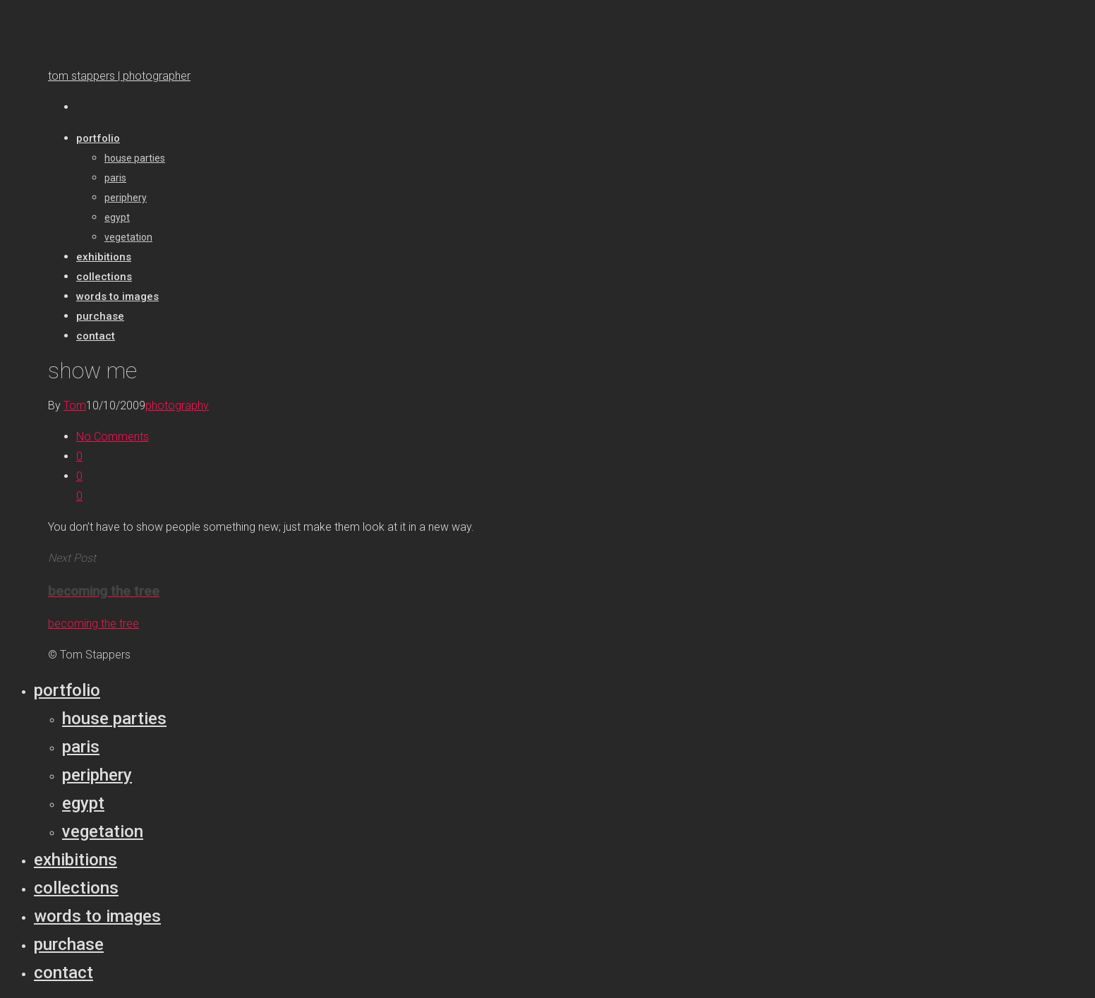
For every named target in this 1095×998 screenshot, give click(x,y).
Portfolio (67, 690)
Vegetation (102, 831)
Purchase (69, 944)
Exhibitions (75, 860)
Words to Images (97, 916)
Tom (74, 405)
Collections (76, 888)
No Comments (112, 436)
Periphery (97, 775)
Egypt (83, 803)
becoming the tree (93, 623)
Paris (80, 747)
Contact (63, 972)
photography (177, 405)
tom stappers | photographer (119, 76)
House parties (114, 718)
